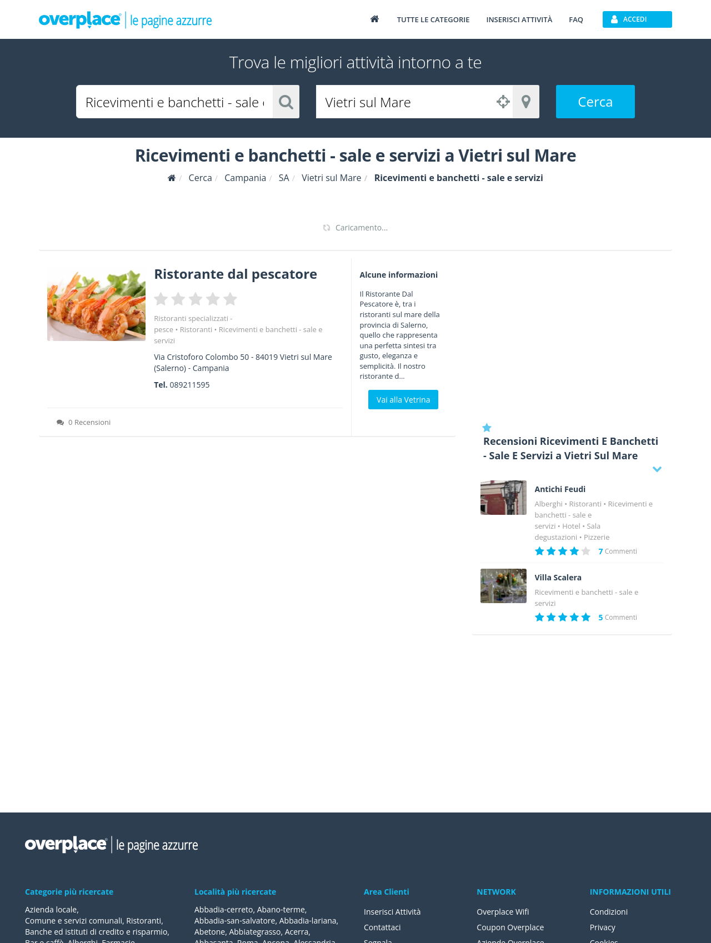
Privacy (602, 927)
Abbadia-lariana (308, 920)
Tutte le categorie (433, 19)
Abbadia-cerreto (223, 909)
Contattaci (382, 927)
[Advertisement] (572, 336)
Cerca (595, 101)
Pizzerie (596, 537)
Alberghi (549, 504)
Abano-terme (281, 909)
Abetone (209, 931)
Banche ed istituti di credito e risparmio (96, 931)
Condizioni (609, 911)
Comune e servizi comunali (73, 920)
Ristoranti (196, 329)
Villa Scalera (558, 578)
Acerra (297, 931)
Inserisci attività (519, 19)
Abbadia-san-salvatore (234, 920)
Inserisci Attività (392, 911)
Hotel (571, 526)
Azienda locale (51, 909)
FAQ (576, 19)
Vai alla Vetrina (403, 399)
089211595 (189, 384)
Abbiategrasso (255, 931)
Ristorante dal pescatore (235, 273)
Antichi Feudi (560, 489)
